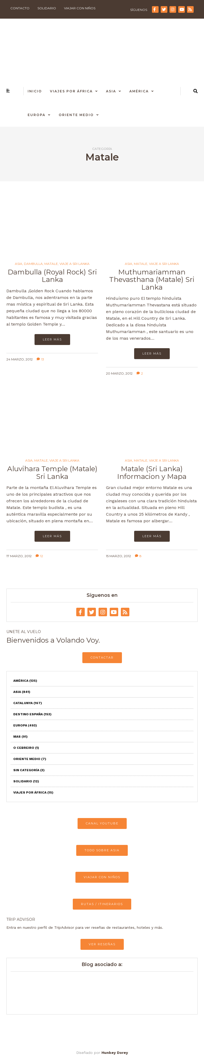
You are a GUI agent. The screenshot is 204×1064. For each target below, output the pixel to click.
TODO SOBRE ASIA (102, 850)
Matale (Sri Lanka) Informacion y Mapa (151, 473)
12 (39, 556)
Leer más (52, 339)
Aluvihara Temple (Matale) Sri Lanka (52, 473)
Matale (51, 263)
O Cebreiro (26, 748)
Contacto (19, 8)
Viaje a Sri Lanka (75, 263)
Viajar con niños (79, 8)
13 (40, 359)
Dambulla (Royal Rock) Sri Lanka (52, 276)
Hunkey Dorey (114, 1052)
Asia (111, 91)
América (139, 91)
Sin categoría (29, 770)
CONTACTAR (102, 657)
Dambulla (33, 263)
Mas (20, 736)
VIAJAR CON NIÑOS (102, 877)
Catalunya (27, 703)
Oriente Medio (76, 115)
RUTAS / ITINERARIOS (102, 904)
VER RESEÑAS (102, 944)
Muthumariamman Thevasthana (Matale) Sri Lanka (151, 279)
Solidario (46, 8)
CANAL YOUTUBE (102, 823)
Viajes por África (71, 91)
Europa (36, 115)
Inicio (35, 91)
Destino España (32, 714)
